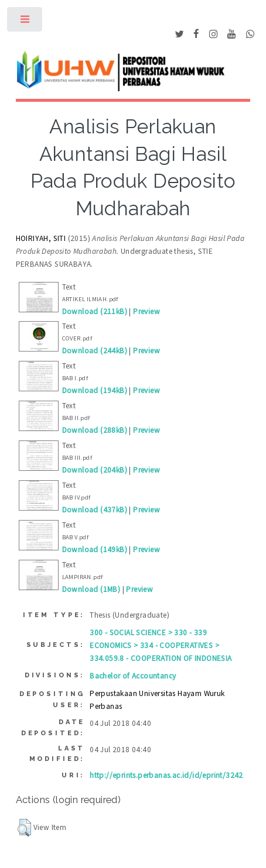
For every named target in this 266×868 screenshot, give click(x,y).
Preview (146, 311)
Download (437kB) (94, 510)
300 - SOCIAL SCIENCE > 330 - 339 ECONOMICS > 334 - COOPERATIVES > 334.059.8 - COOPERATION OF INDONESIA (160, 645)
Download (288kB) (94, 430)
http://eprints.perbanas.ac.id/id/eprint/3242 (166, 775)
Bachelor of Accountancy (133, 676)
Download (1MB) (91, 589)
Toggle (25, 22)
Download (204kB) (94, 470)
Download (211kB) (94, 311)
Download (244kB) (94, 351)
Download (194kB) (94, 390)
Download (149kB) (94, 549)
